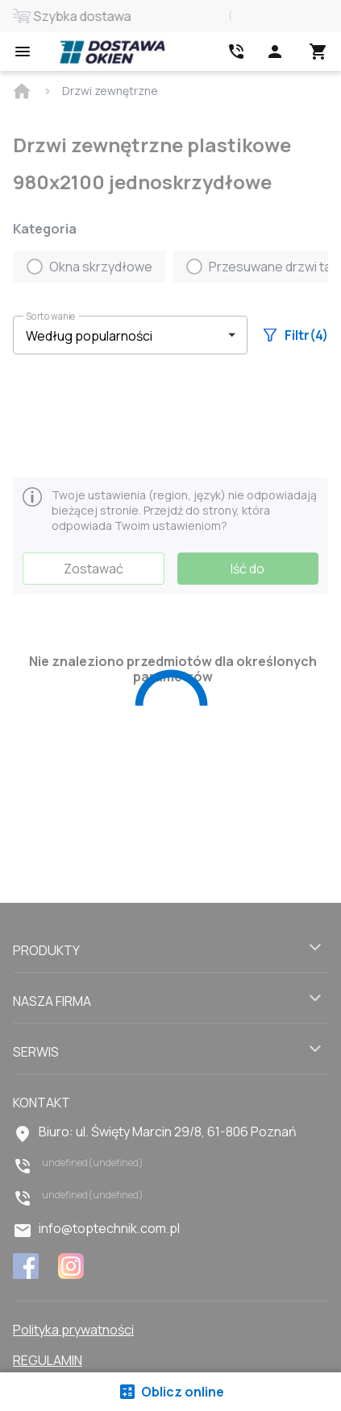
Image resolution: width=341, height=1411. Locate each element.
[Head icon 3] (318, 51)
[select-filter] (118, 335)
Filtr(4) (296, 335)
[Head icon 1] (275, 51)
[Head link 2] (236, 51)
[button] (130, 335)
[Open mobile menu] (22, 51)
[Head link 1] (112, 51)
